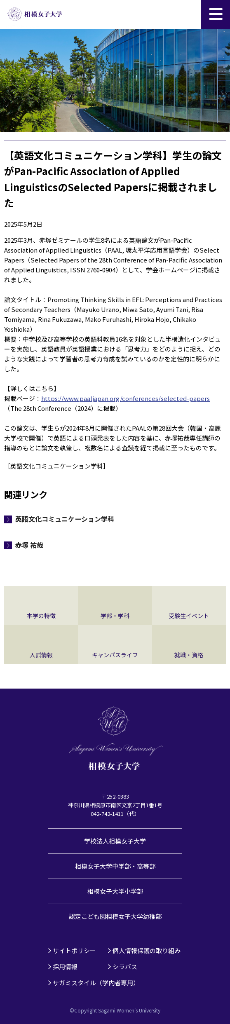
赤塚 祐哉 (29, 545)
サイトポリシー (74, 950)
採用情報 (65, 966)
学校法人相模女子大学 (115, 841)
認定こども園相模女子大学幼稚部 (115, 916)
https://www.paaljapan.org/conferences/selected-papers (125, 398)
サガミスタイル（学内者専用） (96, 982)
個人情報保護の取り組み (147, 950)
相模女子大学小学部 (115, 891)
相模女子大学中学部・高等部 (115, 866)
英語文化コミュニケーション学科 (64, 519)
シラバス (125, 966)
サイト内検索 (186, 14)
